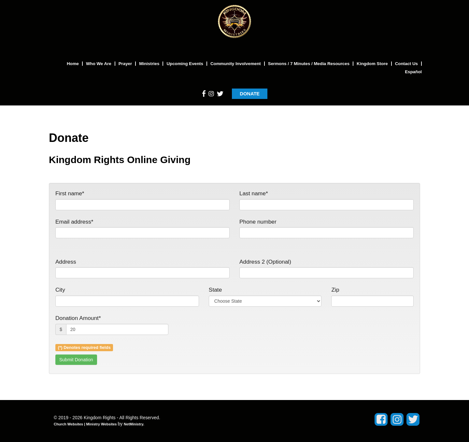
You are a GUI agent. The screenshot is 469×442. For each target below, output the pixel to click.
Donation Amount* (78, 318)
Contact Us (406, 64)
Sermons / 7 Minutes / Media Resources (308, 64)
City (60, 289)
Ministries (149, 64)
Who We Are (98, 64)
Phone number (258, 221)
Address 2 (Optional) (265, 261)
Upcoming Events (184, 64)
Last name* (253, 193)
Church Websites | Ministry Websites (86, 424)
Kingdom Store (372, 64)
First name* (69, 193)
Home (73, 64)
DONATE (250, 93)
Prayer (125, 64)
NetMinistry (133, 424)
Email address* (74, 221)
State (215, 289)
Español (413, 72)
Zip (335, 289)
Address (65, 261)
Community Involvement (235, 64)
